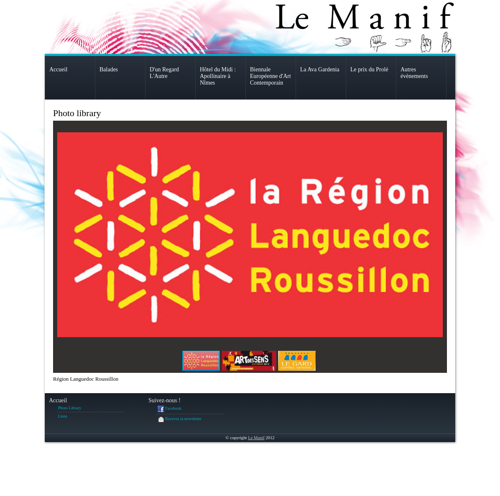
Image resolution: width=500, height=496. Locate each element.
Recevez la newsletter (179, 419)
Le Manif (256, 437)
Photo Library (69, 408)
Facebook (169, 409)
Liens (62, 416)
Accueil (58, 400)
